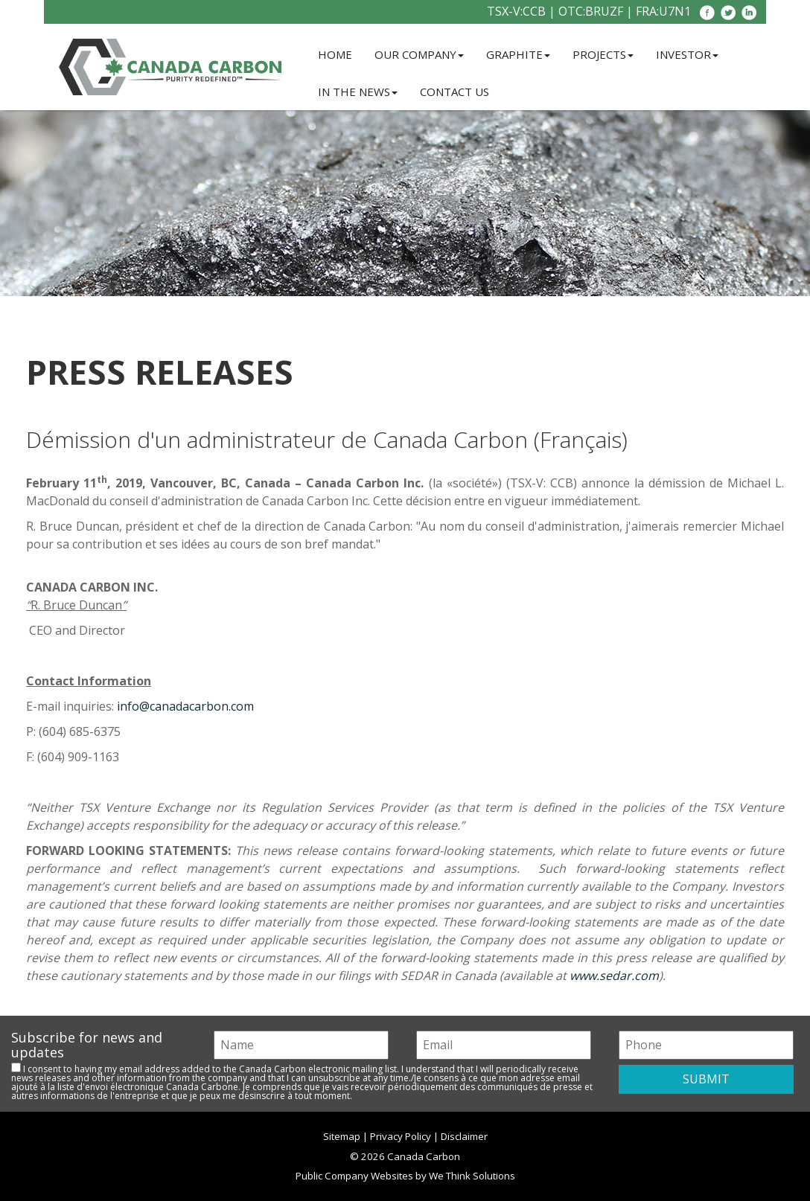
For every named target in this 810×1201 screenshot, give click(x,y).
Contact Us (454, 91)
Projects (603, 54)
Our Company (419, 54)
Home (335, 54)
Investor (687, 54)
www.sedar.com (614, 975)
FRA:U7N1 (663, 11)
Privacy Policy (400, 1136)
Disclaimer (464, 1136)
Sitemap (341, 1136)
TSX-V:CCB (516, 11)
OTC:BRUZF (590, 11)
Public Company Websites (354, 1175)
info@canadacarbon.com (185, 706)
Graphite (518, 54)
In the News (358, 91)
